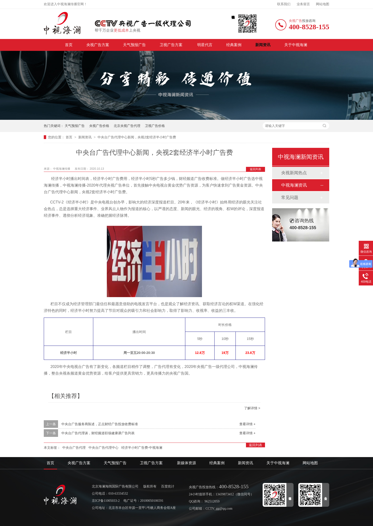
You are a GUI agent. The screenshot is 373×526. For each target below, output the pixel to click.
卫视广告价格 (155, 126)
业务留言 (303, 4)
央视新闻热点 (294, 172)
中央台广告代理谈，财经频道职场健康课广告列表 (98, 433)
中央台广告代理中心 (103, 447)
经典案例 (233, 45)
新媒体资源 (186, 463)
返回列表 (255, 169)
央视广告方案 (97, 45)
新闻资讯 (262, 45)
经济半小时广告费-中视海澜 (141, 447)
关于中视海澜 (295, 45)
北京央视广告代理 (127, 126)
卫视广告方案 (171, 45)
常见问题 (289, 197)
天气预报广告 (134, 45)
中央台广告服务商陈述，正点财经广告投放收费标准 (99, 424)
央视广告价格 (99, 126)
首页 (69, 45)
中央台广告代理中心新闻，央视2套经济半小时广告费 (137, 137)
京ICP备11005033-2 (106, 500)
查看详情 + (247, 424)
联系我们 (283, 4)
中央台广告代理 (74, 447)
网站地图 (322, 4)
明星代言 (204, 45)
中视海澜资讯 (294, 185)
